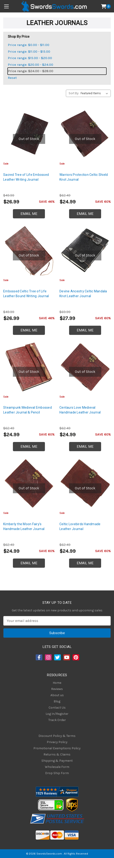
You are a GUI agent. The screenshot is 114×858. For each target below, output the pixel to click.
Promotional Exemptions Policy (57, 748)
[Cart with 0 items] (106, 6)
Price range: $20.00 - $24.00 (30, 65)
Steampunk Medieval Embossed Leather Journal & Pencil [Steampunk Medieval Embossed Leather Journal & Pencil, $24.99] (27, 410)
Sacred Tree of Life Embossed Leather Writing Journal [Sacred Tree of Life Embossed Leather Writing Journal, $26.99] (26, 177)
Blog (57, 701)
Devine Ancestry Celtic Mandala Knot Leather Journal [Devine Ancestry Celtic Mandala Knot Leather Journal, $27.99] (83, 293)
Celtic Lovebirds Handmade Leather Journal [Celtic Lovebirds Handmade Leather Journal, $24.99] (79, 526)
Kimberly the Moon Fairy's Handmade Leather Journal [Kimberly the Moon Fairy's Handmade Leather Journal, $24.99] (23, 526)
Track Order (57, 720)
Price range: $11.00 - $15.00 (29, 51)
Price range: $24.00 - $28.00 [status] (30, 71)
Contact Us (57, 708)
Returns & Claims (57, 754)
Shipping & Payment (57, 761)
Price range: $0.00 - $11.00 (28, 45)
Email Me (28, 214)
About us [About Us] (57, 695)
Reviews (57, 689)
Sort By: (74, 93)
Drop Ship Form (57, 773)
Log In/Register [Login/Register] (57, 714)
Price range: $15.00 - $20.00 (30, 58)
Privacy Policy (57, 742)
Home (57, 683)
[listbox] (95, 93)
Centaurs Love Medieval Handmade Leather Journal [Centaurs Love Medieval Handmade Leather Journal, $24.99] (80, 410)
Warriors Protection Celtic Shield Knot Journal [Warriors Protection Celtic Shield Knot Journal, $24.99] (83, 177)
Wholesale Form (57, 767)
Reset (12, 78)
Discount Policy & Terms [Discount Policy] (57, 736)
